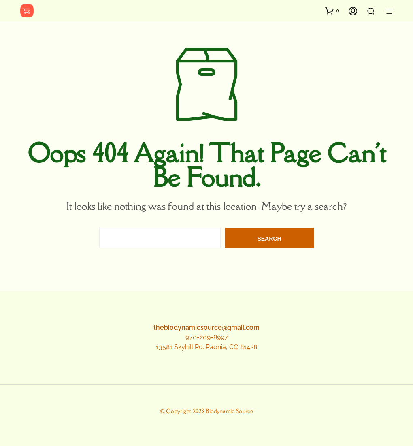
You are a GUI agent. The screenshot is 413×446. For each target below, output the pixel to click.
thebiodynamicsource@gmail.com (206, 327)
